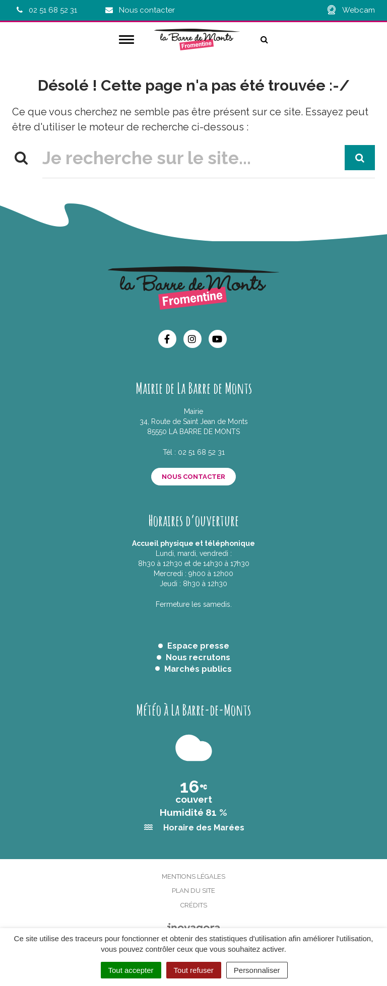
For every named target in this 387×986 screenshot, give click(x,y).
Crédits (193, 905)
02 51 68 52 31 (201, 452)
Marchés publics (198, 669)
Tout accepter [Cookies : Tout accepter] (131, 970)
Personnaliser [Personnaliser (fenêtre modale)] (257, 970)
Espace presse (198, 646)
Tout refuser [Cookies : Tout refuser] (194, 970)
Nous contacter (193, 476)
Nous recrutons (198, 657)
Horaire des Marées (203, 827)
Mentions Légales (193, 876)
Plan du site (193, 890)
